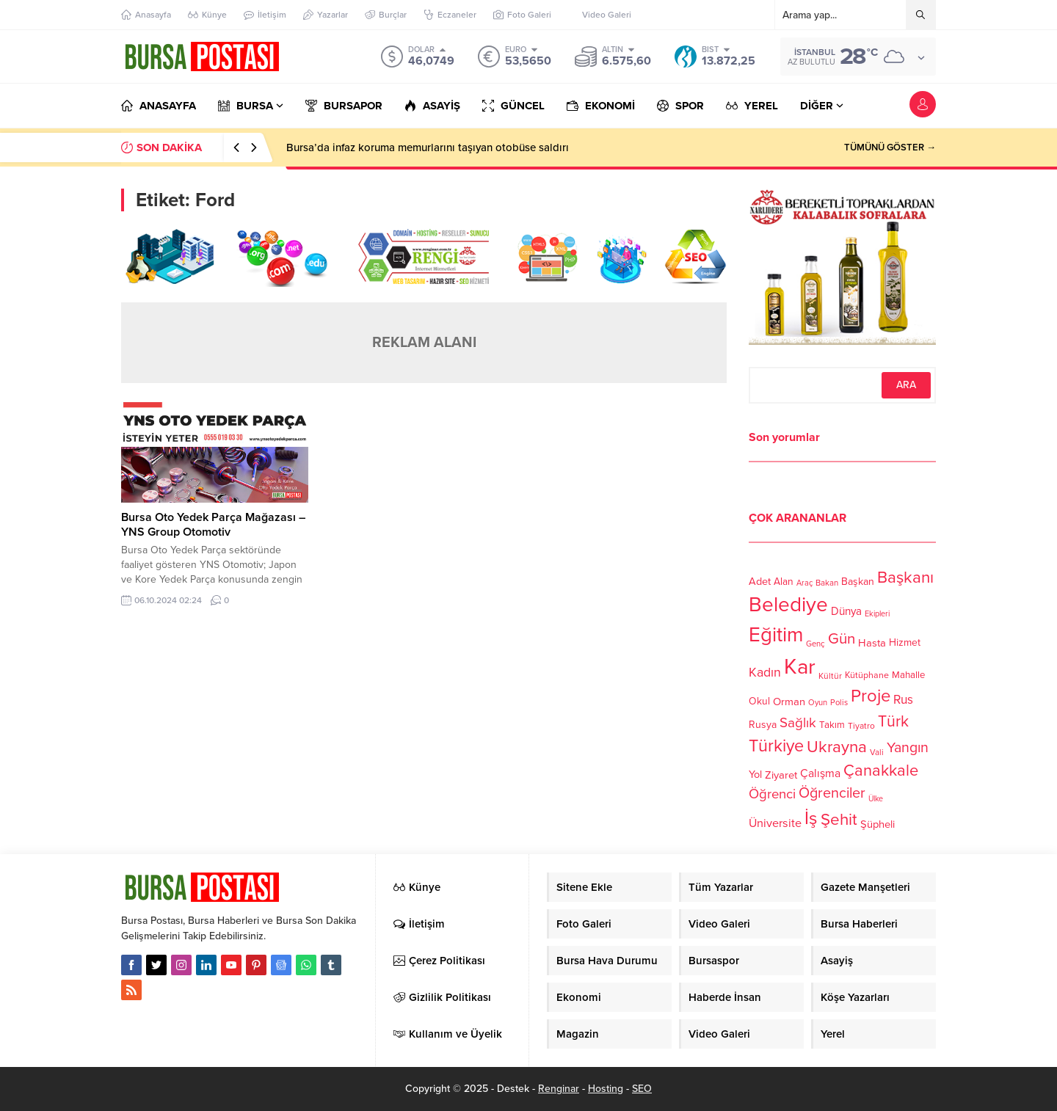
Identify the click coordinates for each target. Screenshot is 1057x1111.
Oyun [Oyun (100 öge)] (817, 702)
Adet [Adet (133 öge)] (760, 581)
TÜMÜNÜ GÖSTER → (890, 147)
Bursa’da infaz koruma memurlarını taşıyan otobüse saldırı (427, 147)
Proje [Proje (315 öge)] (870, 696)
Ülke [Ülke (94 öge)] (875, 799)
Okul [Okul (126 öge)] (759, 701)
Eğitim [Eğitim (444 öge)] (776, 635)
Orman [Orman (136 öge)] (789, 701)
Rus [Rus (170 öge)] (903, 699)
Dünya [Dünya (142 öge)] (846, 611)
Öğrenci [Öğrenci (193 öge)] (772, 794)
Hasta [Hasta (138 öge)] (872, 642)
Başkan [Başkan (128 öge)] (857, 581)
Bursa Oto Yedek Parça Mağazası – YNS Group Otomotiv (213, 524)
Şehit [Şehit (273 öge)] (839, 819)
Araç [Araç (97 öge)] (804, 583)
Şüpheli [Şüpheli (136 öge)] (877, 824)
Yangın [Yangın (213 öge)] (908, 748)
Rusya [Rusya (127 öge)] (763, 724)
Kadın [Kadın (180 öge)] (765, 672)
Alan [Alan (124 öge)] (783, 581)
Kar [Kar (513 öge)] (800, 667)
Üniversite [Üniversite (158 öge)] (775, 822)
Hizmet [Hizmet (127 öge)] (904, 642)
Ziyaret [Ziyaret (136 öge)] (781, 775)
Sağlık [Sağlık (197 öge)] (798, 723)
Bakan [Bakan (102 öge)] (827, 583)
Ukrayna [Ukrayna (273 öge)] (837, 747)
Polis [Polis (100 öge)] (839, 702)
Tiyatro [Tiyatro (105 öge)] (861, 726)
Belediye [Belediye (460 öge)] (788, 604)
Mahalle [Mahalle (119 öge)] (908, 675)
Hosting (605, 1088)
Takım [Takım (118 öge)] (832, 725)
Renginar (558, 1088)
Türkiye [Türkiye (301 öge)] (776, 746)
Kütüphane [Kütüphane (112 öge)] (867, 675)
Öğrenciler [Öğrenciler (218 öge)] (832, 793)
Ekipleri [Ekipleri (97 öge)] (877, 614)
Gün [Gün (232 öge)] (841, 639)
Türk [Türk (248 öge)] (893, 721)
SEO (642, 1088)
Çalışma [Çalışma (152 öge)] (820, 773)
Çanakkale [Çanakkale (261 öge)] (880, 770)
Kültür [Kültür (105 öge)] (830, 676)
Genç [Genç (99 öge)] (815, 644)
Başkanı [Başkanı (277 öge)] (905, 577)
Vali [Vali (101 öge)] (877, 752)
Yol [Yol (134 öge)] (755, 774)
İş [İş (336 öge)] (811, 818)
